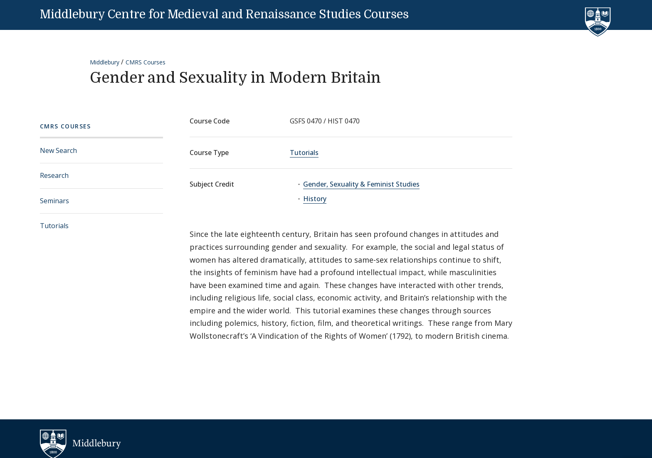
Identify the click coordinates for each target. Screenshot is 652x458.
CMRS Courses (145, 62)
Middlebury (104, 62)
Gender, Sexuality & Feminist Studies (361, 184)
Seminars (54, 200)
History (314, 198)
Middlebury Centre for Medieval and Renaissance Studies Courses (224, 14)
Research (54, 175)
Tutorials (54, 225)
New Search (58, 150)
